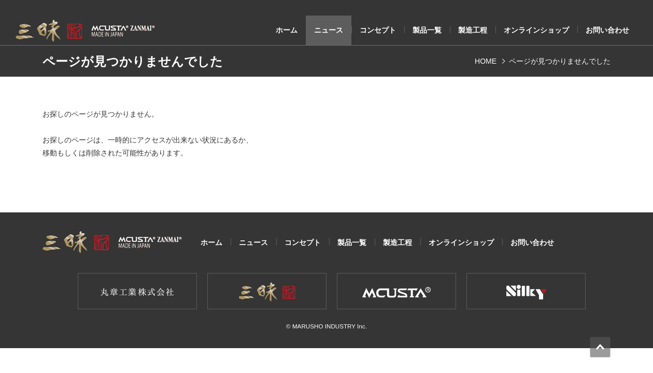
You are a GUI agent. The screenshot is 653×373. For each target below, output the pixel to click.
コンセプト (378, 30)
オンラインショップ (536, 30)
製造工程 (472, 30)
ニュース (328, 30)
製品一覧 (427, 30)
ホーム (286, 30)
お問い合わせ (607, 30)
